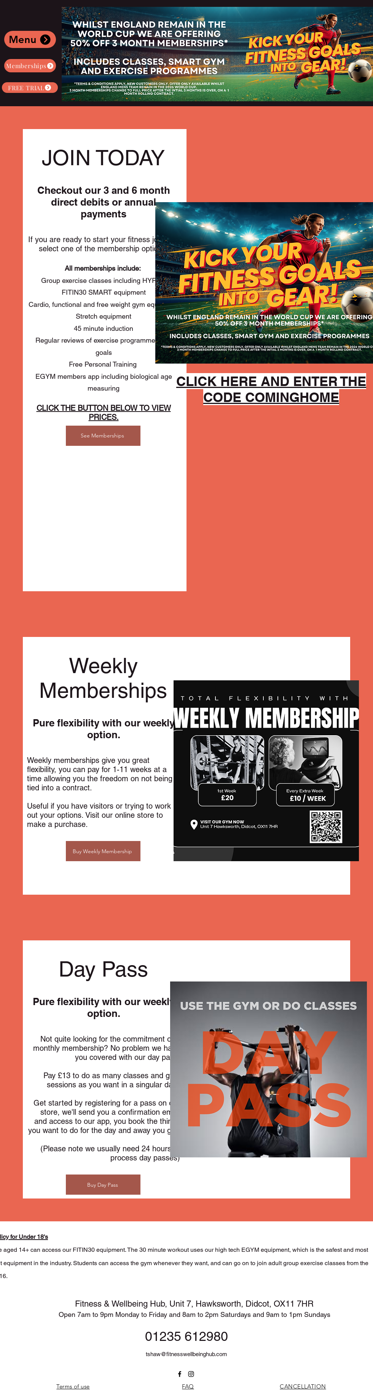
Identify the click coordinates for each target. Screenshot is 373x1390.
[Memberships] (30, 65)
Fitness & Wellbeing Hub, (122, 1304)
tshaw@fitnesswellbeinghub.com (186, 1354)
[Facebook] (179, 1374)
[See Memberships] (103, 436)
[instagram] (191, 1374)
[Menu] (30, 39)
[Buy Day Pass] (103, 1185)
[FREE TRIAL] (30, 87)
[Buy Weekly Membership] (103, 851)
